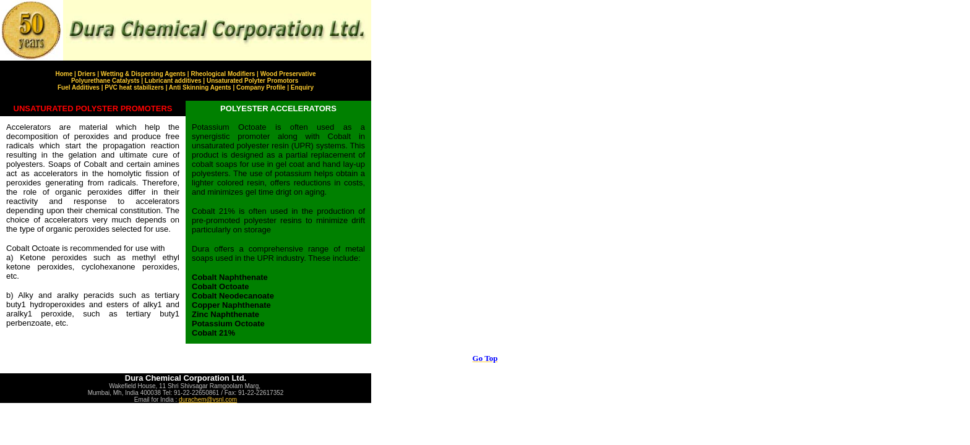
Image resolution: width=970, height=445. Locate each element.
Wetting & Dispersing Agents (143, 73)
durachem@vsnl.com (208, 399)
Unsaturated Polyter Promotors (252, 80)
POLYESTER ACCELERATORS (278, 108)
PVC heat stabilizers (134, 87)
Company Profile (260, 87)
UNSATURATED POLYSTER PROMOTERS (93, 108)
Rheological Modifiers (223, 73)
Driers (87, 73)
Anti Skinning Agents (200, 87)
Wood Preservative (288, 73)
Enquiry (302, 87)
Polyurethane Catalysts (106, 80)
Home (63, 73)
